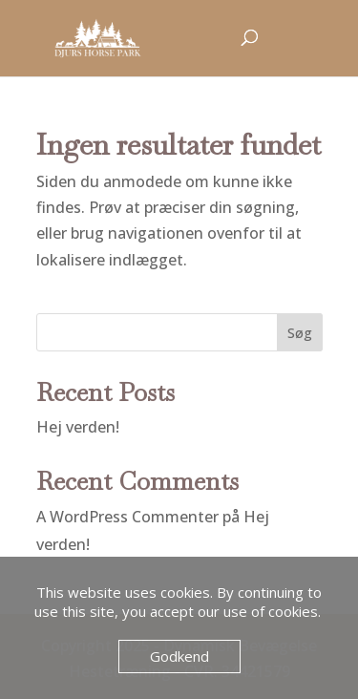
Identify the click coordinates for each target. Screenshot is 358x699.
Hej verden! (77, 426)
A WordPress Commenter (127, 516)
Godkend (179, 656)
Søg (299, 333)
